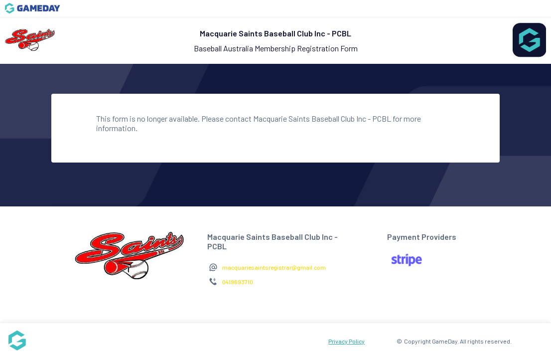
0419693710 (237, 281)
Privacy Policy (346, 341)
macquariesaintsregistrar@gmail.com (274, 267)
